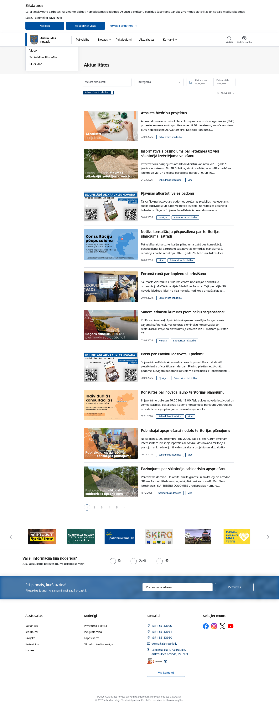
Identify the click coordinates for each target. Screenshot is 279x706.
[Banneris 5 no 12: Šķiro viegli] (198, 536)
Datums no (201, 80)
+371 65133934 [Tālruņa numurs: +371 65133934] (162, 631)
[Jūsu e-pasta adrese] (177, 587)
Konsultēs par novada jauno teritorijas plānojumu (183, 392)
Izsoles (29, 650)
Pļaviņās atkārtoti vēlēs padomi (167, 193)
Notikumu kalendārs (42, 65)
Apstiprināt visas (85, 26)
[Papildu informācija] (165, 661)
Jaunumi (34, 72)
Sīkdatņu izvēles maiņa (98, 644)
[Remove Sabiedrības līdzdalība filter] (112, 92)
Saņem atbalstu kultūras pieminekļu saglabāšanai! (183, 312)
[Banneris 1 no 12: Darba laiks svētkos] (42, 536)
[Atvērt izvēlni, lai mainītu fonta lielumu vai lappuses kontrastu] (244, 40)
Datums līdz (222, 80)
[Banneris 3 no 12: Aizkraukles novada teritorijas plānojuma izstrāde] (120, 536)
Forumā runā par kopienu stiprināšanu (173, 273)
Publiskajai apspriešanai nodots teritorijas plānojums (185, 430)
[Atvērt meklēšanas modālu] (229, 40)
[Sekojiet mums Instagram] (214, 626)
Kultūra (163, 340)
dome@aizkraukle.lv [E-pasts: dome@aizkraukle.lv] (164, 643)
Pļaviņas (163, 217)
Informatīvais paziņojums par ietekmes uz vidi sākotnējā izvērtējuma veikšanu (180, 153)
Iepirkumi (31, 632)
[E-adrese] (154, 661)
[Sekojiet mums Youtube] (231, 626)
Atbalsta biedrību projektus (164, 113)
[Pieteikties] (234, 587)
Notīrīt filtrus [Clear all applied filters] (227, 93)
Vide (190, 180)
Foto (32, 85)
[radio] (115, 560)
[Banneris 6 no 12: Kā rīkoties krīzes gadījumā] (237, 536)
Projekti (30, 638)
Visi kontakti (166, 672)
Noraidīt (45, 26)
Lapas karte (91, 638)
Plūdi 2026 (36, 105)
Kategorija (144, 82)
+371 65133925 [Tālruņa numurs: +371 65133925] (162, 626)
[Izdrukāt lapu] (244, 63)
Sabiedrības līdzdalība (43, 98)
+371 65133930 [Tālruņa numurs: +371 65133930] (162, 637)
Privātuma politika (95, 626)
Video (33, 92)
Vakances (31, 626)
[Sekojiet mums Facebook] (206, 626)
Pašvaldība (32, 644)
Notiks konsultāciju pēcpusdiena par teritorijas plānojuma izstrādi (180, 234)
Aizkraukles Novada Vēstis (46, 78)
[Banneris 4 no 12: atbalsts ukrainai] (159, 536)
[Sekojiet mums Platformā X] (222, 626)
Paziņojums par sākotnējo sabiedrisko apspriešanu (183, 468)
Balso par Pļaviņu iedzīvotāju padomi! (172, 354)
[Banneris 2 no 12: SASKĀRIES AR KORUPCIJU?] (81, 536)
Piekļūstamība (93, 632)
